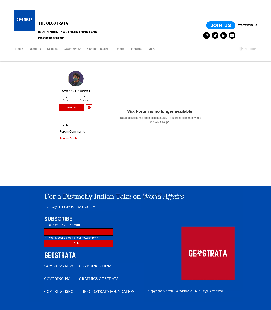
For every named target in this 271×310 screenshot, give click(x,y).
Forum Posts (68, 138)
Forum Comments (72, 131)
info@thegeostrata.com (51, 37)
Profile (64, 124)
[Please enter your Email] (77, 232)
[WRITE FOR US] (248, 25)
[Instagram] (206, 35)
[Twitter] (215, 35)
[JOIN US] (220, 25)
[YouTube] (232, 35)
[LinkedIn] (223, 35)
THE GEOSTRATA (53, 23)
